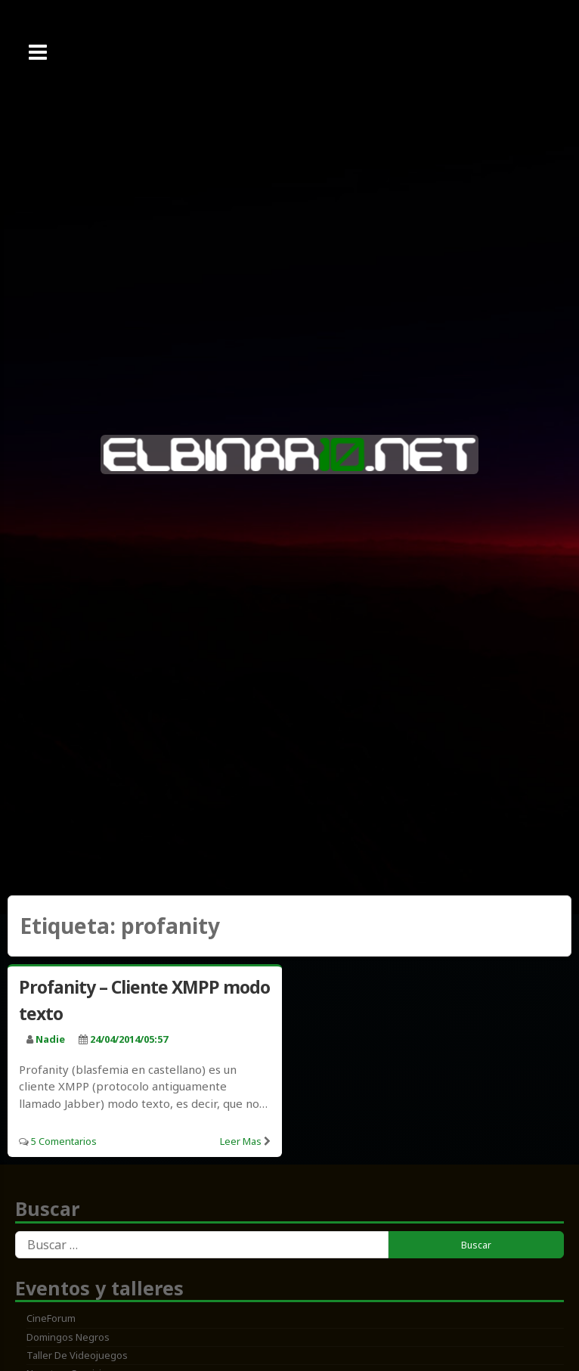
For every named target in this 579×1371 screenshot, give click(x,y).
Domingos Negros (68, 1337)
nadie (50, 1039)
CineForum (51, 1318)
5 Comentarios (64, 1141)
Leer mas (241, 1141)
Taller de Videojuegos (77, 1355)
